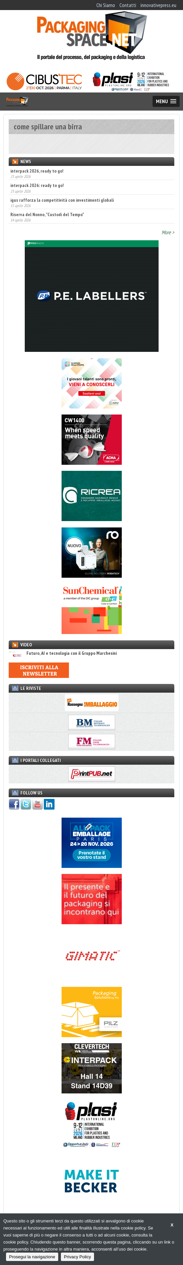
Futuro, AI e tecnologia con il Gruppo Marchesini (63, 653)
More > (168, 232)
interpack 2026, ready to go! (36, 171)
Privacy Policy (77, 1256)
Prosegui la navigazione (32, 1256)
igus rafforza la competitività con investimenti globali (62, 200)
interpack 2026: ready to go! (37, 185)
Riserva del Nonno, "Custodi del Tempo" (47, 214)
